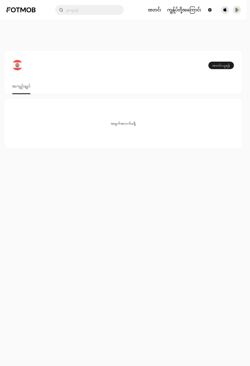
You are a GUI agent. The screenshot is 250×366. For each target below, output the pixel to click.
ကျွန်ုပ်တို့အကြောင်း (184, 10)
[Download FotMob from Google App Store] (237, 10)
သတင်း (154, 10)
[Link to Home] (24, 9)
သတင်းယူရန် (221, 65)
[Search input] (89, 10)
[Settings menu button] (210, 10)
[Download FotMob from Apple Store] (225, 10)
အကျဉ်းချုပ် (21, 86)
